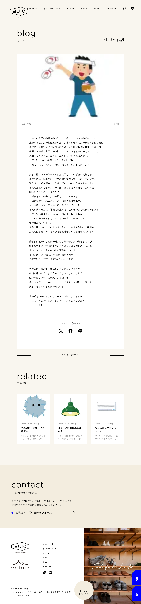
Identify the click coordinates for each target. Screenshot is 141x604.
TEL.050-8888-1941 (20, 595)
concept (32, 9)
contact (111, 9)
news (84, 9)
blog (97, 9)
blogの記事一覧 (70, 355)
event (70, 9)
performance (52, 9)
